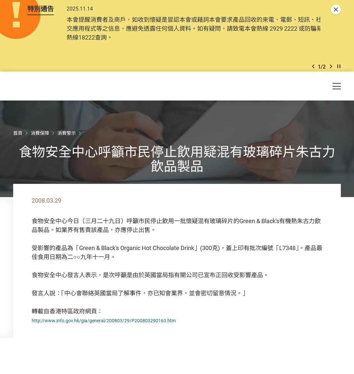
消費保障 (40, 145)
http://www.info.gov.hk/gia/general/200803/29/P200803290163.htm (122, 332)
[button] (313, 75)
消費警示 (66, 145)
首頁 (17, 145)
